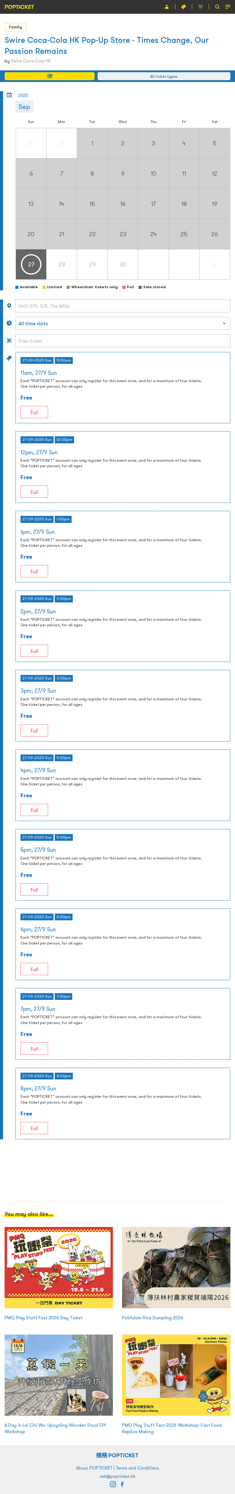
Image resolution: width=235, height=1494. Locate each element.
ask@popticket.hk (117, 1476)
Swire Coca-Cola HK (31, 61)
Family (15, 27)
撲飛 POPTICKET (117, 1455)
